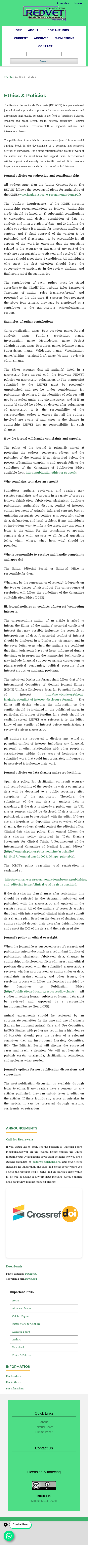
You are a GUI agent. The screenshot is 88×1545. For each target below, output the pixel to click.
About (33, 30)
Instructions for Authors (26, 1324)
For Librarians (15, 1388)
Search (44, 61)
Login (78, 3)
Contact (45, 46)
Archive (16, 1339)
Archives (41, 38)
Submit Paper (44, 1432)
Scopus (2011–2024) (44, 1500)
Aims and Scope (21, 1308)
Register (62, 3)
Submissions (64, 38)
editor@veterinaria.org (46, 1161)
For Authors (59, 30)
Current (21, 38)
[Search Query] (44, 54)
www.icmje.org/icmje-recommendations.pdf (49, 194)
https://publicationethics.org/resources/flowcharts (40, 991)
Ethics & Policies (21, 1355)
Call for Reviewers (20, 1139)
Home (17, 30)
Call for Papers (20, 1316)
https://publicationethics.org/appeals (51, 472)
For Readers (13, 1376)
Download (31, 1273)
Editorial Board (21, 1331)
